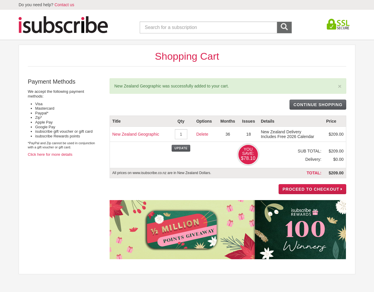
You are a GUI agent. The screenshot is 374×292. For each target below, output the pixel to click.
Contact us (64, 4)
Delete (202, 134)
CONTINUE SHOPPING (317, 104)
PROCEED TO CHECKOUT (312, 189)
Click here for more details (50, 154)
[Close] (340, 86)
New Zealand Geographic (135, 134)
